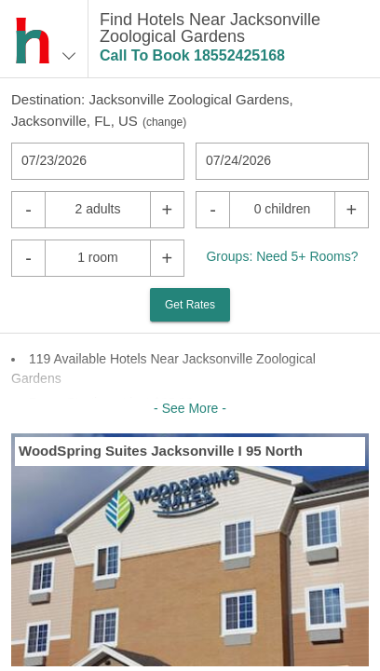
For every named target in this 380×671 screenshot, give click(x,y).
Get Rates (190, 304)
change (164, 122)
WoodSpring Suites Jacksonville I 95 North (161, 451)
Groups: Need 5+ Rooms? (282, 256)
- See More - (190, 408)
